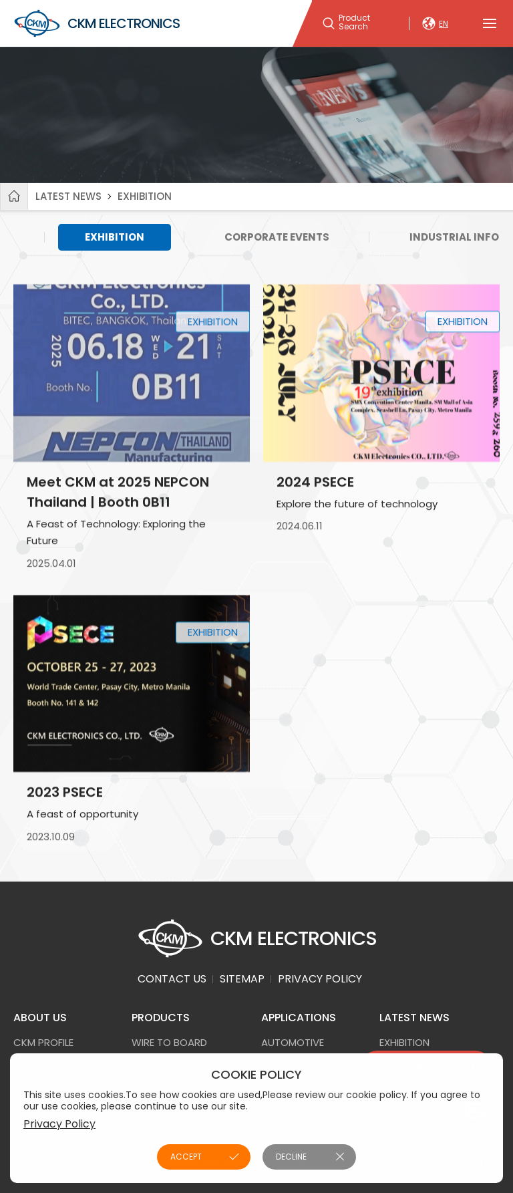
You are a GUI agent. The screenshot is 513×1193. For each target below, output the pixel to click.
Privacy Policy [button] (59, 1124)
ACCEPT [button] (186, 1156)
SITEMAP (242, 978)
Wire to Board (169, 1042)
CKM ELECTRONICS (96, 23)
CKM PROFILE (43, 1042)
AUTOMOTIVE (292, 1042)
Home (14, 196)
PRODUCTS (161, 1017)
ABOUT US (40, 1017)
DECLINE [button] (291, 1156)
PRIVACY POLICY (320, 978)
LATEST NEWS (68, 196)
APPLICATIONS (298, 1017)
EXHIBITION (145, 196)
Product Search (354, 22)
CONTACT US (172, 978)
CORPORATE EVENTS (276, 237)
